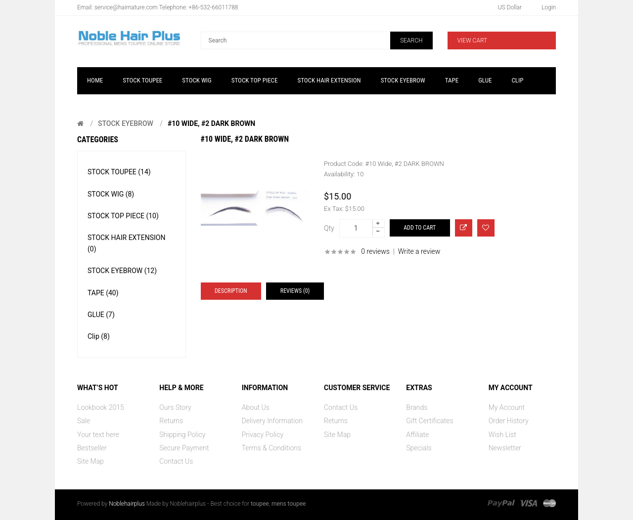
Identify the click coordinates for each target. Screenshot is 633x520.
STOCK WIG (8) (111, 194)
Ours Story (175, 407)
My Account (507, 407)
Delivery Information (272, 421)
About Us (256, 407)
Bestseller (92, 448)
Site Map (90, 461)
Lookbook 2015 (100, 407)
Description (231, 290)
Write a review (419, 251)
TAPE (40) (103, 293)
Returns (171, 421)
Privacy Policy (262, 435)
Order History (509, 421)
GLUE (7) (101, 315)
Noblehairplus (127, 503)
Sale (83, 421)
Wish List (502, 435)
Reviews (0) (295, 290)
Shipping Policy (182, 435)
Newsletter (505, 448)
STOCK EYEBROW (125, 123)
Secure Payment (184, 448)
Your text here (98, 435)
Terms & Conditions (271, 448)
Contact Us (176, 461)
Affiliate (417, 435)
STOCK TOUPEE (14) (119, 172)
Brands (416, 407)
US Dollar (510, 7)
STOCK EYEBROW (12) (122, 271)
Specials (418, 448)
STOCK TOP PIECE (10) (123, 216)
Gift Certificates (429, 421)
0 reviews (375, 251)
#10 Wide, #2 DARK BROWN (211, 123)
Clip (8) (99, 336)
